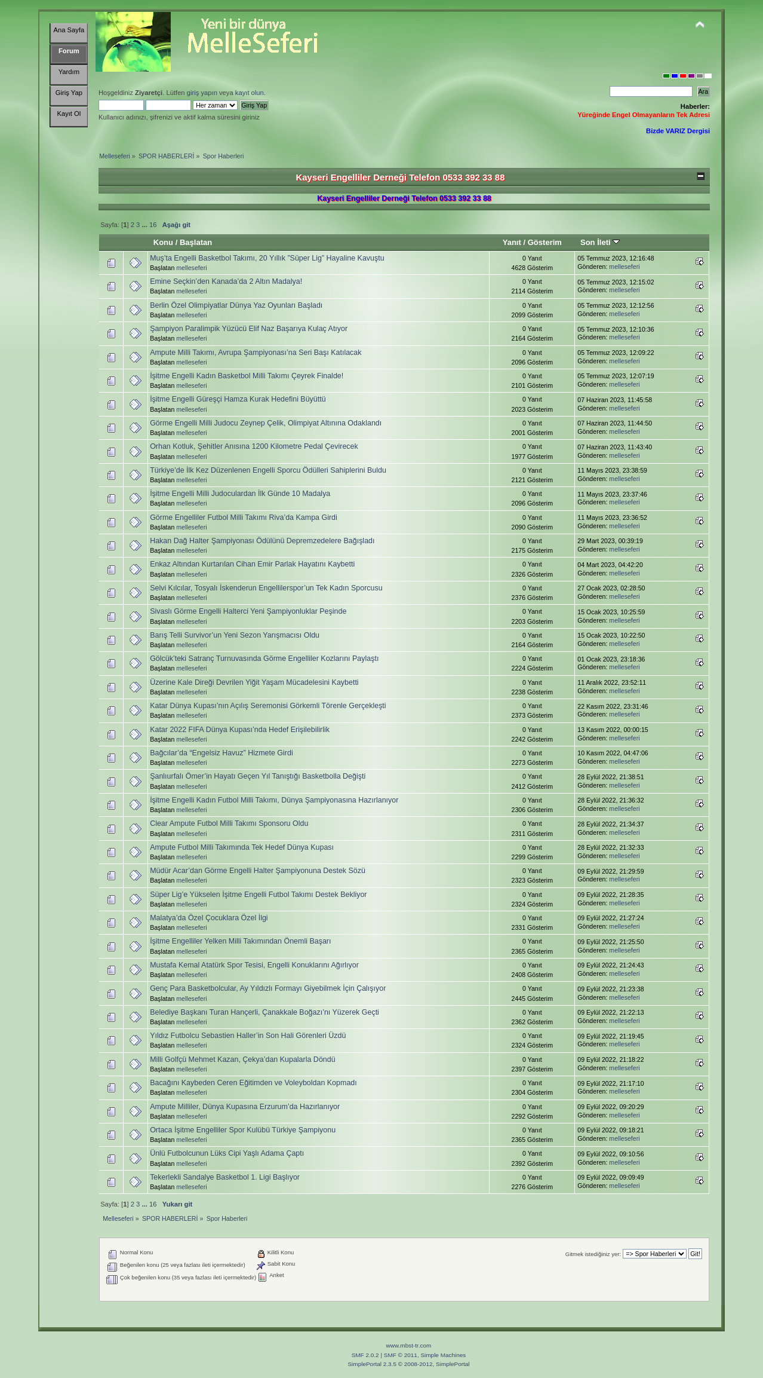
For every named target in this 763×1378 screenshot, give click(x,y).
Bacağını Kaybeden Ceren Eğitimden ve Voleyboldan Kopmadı (253, 1083)
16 (152, 224)
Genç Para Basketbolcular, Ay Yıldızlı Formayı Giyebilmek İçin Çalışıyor (268, 988)
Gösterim (545, 242)
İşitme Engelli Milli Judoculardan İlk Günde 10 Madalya (240, 493)
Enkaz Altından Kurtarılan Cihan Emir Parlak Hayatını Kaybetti (252, 564)
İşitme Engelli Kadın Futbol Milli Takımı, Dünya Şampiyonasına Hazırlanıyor (274, 800)
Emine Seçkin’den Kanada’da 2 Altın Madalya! (226, 281)
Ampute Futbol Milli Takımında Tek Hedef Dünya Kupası (242, 847)
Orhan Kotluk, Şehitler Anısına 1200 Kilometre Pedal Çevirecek (254, 446)
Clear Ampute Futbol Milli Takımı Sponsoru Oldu (229, 823)
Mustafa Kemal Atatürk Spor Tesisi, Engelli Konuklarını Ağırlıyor (254, 965)
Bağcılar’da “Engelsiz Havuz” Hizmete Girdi (221, 753)
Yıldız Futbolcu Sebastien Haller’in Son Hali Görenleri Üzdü (248, 1035)
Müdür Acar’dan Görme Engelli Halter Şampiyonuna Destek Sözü (257, 870)
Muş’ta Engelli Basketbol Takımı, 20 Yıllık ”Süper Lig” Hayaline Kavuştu (267, 258)
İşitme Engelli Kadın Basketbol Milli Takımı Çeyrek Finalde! (246, 376)
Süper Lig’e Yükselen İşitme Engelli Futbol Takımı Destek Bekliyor (258, 894)
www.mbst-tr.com (409, 1345)
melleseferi (191, 267)
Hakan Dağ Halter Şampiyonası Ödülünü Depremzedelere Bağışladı (262, 541)
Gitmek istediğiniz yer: (593, 1254)
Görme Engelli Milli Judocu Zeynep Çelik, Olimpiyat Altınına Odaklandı (266, 423)
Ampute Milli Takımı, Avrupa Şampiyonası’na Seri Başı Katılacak (255, 352)
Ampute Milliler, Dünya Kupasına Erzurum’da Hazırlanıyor (245, 1107)
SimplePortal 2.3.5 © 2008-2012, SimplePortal (408, 1364)
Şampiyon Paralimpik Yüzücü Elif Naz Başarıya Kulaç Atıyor (248, 328)
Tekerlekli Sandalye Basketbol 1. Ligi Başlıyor (225, 1177)
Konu (163, 242)
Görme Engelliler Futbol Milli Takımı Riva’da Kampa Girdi (243, 517)
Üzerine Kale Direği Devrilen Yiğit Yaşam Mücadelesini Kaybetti (254, 682)
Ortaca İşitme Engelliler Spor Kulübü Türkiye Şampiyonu (243, 1130)
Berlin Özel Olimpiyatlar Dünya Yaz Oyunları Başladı (236, 305)
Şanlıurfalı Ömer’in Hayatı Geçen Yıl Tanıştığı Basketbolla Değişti (257, 776)
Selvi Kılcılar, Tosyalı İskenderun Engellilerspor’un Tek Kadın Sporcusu (266, 588)
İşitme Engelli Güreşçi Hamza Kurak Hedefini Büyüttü (238, 399)
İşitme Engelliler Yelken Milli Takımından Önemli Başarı (240, 941)
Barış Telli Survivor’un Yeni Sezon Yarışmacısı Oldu (234, 635)
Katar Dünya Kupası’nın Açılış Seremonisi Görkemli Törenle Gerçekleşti (268, 706)
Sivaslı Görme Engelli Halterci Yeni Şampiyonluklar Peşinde (248, 611)
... (145, 224)
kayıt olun (249, 92)
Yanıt (512, 242)
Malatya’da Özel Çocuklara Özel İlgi (209, 918)
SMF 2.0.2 (365, 1355)
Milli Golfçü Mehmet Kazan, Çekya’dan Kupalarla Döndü (243, 1059)
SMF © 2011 (400, 1355)
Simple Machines (443, 1355)
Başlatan (196, 242)
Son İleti (600, 242)
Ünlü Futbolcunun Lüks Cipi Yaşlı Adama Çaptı (227, 1153)
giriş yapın (202, 92)
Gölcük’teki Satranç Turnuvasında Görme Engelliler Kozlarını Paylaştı (264, 658)
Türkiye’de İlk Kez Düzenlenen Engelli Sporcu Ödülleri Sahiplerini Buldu (268, 470)
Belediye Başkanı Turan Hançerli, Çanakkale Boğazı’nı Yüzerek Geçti (264, 1012)
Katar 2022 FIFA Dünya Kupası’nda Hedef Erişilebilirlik (240, 729)
